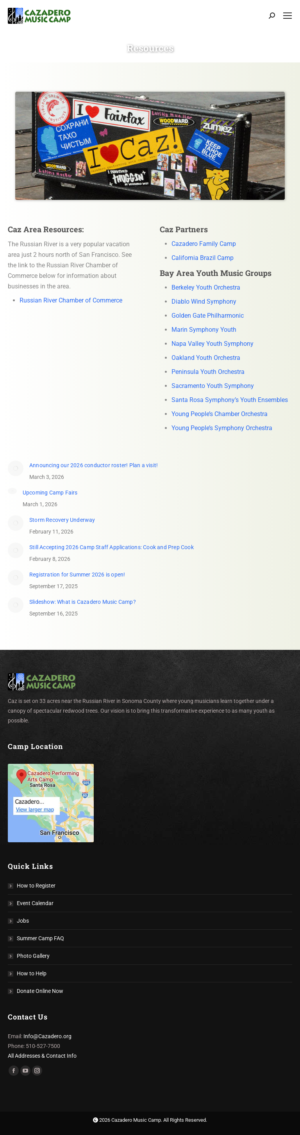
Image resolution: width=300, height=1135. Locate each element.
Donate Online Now (40, 991)
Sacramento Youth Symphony (212, 386)
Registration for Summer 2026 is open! (77, 574)
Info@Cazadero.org (47, 1036)
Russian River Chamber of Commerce (71, 300)
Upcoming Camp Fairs (50, 492)
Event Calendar (35, 903)
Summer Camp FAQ (40, 938)
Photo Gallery (33, 956)
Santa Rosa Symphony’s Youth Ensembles (229, 400)
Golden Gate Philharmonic (207, 315)
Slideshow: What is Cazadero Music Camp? (82, 602)
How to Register (36, 885)
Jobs (23, 921)
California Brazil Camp (202, 258)
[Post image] (12, 491)
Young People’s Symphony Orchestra (221, 428)
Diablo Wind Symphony (203, 301)
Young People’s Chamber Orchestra (219, 414)
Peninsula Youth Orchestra (208, 371)
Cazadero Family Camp (203, 243)
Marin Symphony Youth (203, 329)
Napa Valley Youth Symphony (212, 343)
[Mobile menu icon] (287, 15)
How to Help (31, 973)
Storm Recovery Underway (62, 520)
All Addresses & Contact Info (42, 1056)
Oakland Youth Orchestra (205, 357)
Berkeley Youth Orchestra (205, 287)
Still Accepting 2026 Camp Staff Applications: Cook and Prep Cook (111, 547)
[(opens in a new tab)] (15, 468)
